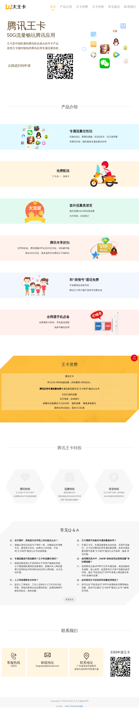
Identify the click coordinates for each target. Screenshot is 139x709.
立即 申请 (134, 357)
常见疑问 (114, 6)
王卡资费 (82, 6)
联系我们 (130, 6)
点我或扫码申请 (19, 65)
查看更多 (69, 599)
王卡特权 (98, 6)
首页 (53, 6)
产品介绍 (66, 6)
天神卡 (67, 706)
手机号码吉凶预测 (76, 706)
